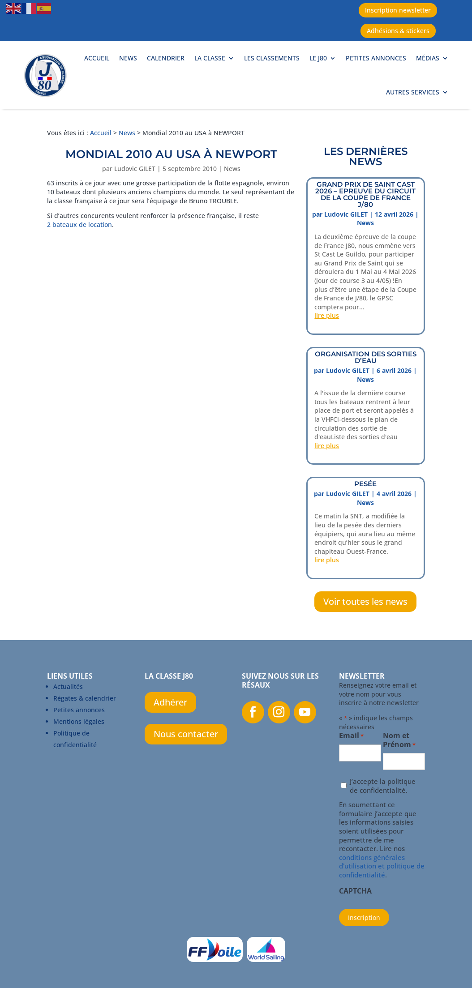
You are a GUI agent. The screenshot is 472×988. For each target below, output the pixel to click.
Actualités (68, 686)
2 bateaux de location (79, 224)
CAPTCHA (355, 891)
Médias (427, 58)
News (128, 58)
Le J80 (318, 58)
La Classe (209, 58)
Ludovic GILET (134, 168)
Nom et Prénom (399, 740)
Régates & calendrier (84, 698)
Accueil (96, 58)
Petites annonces (376, 58)
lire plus (326, 315)
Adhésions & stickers (398, 30)
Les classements (272, 58)
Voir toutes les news (365, 601)
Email (351, 736)
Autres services (412, 92)
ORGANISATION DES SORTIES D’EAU (365, 357)
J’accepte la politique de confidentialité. (383, 786)
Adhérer (170, 702)
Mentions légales (78, 721)
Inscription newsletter (398, 10)
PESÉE (365, 483)
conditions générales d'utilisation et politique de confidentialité (382, 866)
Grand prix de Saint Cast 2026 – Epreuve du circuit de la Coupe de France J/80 (365, 194)
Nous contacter (186, 734)
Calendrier (166, 58)
